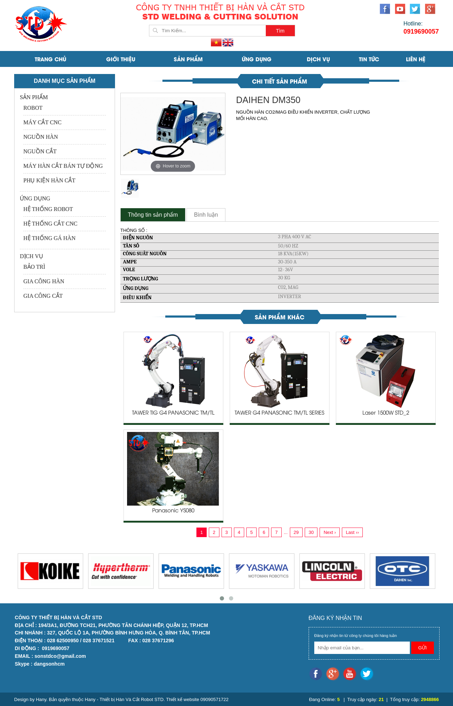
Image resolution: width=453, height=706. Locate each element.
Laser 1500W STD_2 (385, 413)
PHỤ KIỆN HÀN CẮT (49, 180)
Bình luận (206, 215)
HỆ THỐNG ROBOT (48, 209)
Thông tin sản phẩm (153, 215)
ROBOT (32, 108)
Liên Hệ (415, 59)
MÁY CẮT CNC (42, 122)
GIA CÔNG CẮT (43, 296)
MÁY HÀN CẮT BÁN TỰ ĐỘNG (63, 166)
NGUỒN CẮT (40, 151)
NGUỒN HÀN (40, 137)
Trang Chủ (50, 59)
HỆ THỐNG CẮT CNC (50, 224)
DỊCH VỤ (318, 59)
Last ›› (352, 532)
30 (311, 532)
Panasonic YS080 (173, 510)
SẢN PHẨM (188, 59)
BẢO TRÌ (34, 267)
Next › (329, 532)
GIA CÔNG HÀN (43, 281)
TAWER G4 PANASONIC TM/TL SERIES (279, 413)
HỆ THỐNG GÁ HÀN (49, 238)
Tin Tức (369, 59)
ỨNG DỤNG (256, 59)
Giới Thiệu (120, 59)
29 (296, 532)
